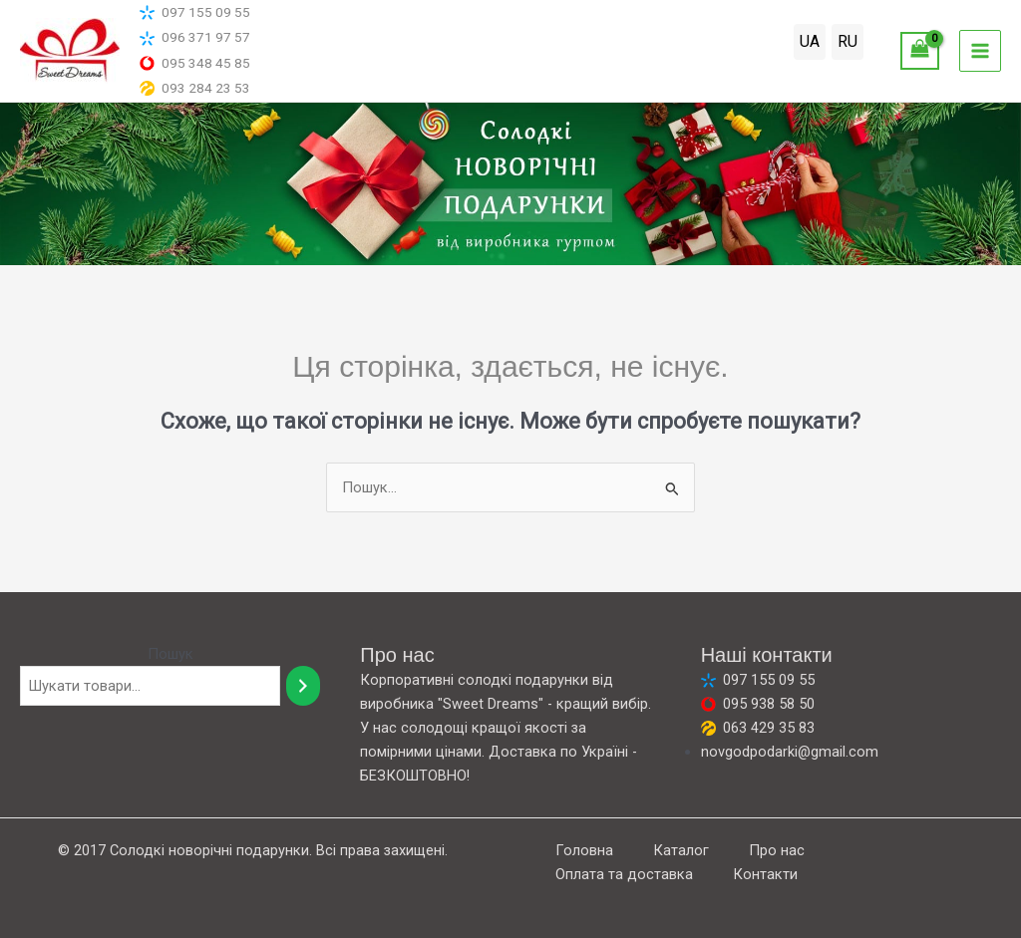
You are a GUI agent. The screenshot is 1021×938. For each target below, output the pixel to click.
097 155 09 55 (195, 12)
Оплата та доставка (624, 874)
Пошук (170, 654)
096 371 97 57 (195, 37)
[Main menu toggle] (980, 51)
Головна (584, 850)
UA (810, 41)
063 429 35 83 (758, 728)
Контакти (765, 874)
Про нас (777, 850)
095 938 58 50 (758, 704)
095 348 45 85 (195, 63)
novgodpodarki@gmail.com (789, 752)
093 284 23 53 (195, 88)
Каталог (681, 850)
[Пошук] (303, 686)
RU (847, 41)
